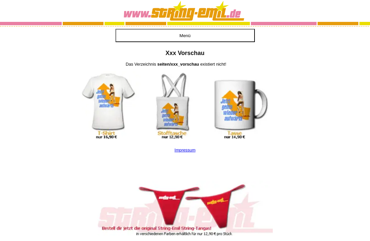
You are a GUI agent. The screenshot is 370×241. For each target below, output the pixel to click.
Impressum (185, 150)
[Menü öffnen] (185, 35)
